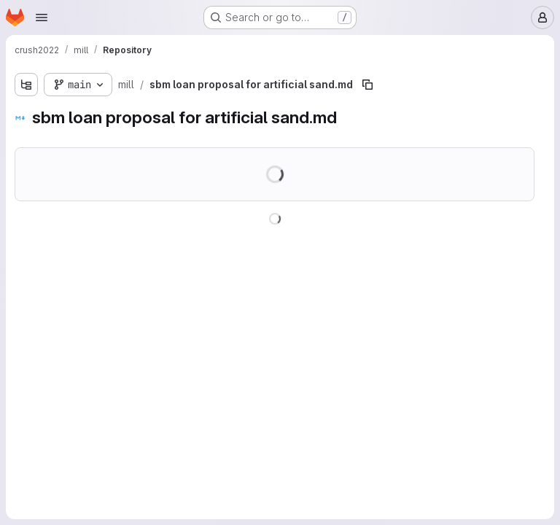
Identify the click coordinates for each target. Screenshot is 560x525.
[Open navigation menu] (41, 17)
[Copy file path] (367, 84)
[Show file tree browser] (26, 84)
